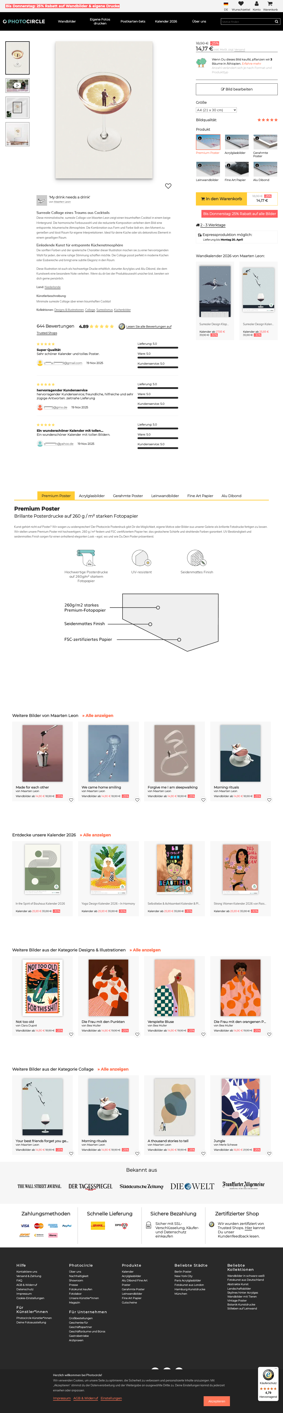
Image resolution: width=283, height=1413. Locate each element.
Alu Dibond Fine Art (134, 1280)
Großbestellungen (81, 1318)
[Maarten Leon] (41, 200)
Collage (90, 309)
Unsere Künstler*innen (84, 1298)
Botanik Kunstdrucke (241, 1304)
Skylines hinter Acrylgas (242, 1292)
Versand (239, 49)
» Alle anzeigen (97, 715)
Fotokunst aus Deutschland (245, 1279)
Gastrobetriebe (79, 1336)
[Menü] (276, 1369)
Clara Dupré (29, 1025)
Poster (126, 1285)
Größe (201, 102)
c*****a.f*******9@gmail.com (63, 363)
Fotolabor (75, 1293)
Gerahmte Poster (133, 1289)
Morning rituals (226, 787)
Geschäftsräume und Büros (87, 1331)
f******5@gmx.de (55, 407)
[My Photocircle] (256, 6)
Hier (248, 1228)
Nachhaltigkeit (78, 1276)
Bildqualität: (206, 120)
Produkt (203, 129)
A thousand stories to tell (168, 1141)
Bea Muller (94, 1025)
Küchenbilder (122, 309)
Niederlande (53, 287)
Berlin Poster (182, 1271)
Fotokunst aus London (189, 1285)
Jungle (219, 1141)
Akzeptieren (216, 1401)
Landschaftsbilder (239, 1288)
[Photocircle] (24, 21)
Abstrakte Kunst (238, 1284)
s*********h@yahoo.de (58, 443)
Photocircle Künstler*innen (34, 1318)
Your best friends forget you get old (42, 1141)
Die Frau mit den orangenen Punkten (241, 1022)
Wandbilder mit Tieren (242, 1296)
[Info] (200, 138)
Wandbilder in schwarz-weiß (245, 1275)
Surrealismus (104, 309)
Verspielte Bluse (161, 1022)
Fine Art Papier (132, 1298)
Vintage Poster (237, 1300)
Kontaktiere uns (26, 1271)
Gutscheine (129, 1302)
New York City (183, 1276)
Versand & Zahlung (28, 1276)
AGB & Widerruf (26, 1285)
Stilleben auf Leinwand (242, 1308)
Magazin (74, 1302)
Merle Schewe (228, 1144)
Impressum (24, 1293)
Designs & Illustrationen (69, 309)
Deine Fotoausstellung (31, 1322)
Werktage (213, 225)
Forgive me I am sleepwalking (172, 787)
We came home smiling (101, 787)
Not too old (25, 1022)
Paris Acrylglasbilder (187, 1280)
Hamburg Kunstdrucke (189, 1289)
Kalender (128, 1271)
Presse (73, 1285)
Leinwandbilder (132, 1293)
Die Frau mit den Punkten (103, 1022)
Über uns (75, 1271)
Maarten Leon (62, 201)
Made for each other (32, 787)
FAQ (19, 1280)
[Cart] (270, 6)
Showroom (76, 1280)
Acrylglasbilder (131, 1276)
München (180, 1293)
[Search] (276, 21)
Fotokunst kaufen (80, 1289)
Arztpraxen (76, 1340)
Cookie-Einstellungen (30, 1298)
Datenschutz (24, 1289)
